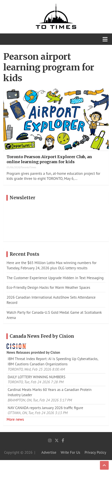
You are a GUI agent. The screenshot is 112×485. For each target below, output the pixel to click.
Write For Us (70, 452)
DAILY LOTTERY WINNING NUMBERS (36, 377)
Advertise (48, 452)
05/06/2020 (13, 167)
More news (15, 419)
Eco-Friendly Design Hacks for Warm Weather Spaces (48, 287)
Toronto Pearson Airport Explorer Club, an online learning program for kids (49, 159)
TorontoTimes (28, 167)
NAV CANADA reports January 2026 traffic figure (45, 407)
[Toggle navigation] (105, 39)
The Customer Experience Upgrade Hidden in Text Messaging (55, 277)
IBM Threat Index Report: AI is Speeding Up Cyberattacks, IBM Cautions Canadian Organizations (53, 361)
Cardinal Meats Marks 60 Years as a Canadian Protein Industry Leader (50, 392)
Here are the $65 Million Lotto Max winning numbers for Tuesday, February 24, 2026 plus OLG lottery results (52, 265)
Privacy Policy (95, 452)
